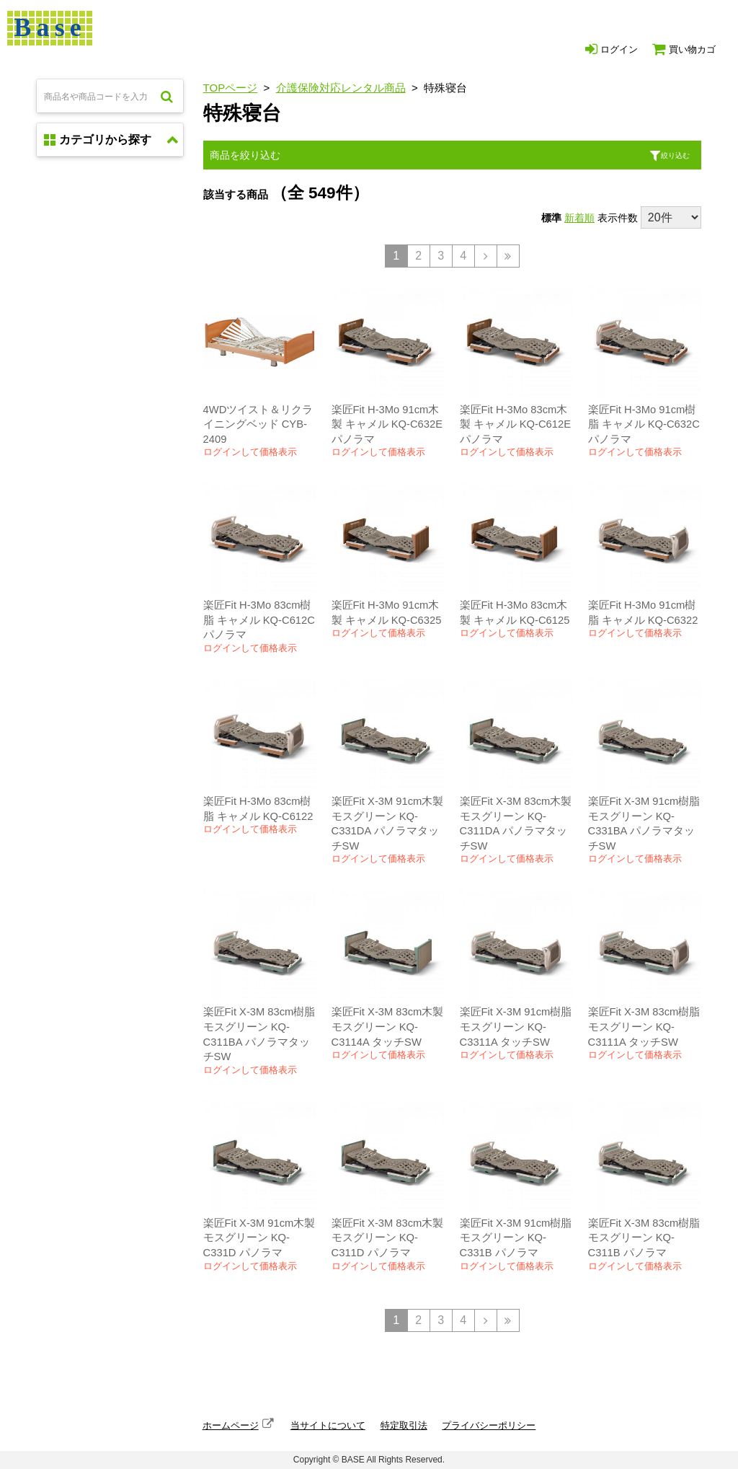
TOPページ (230, 87)
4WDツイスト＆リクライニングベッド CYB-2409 (258, 424)
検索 (167, 96)
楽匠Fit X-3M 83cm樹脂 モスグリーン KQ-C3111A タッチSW (644, 1026)
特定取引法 (404, 1425)
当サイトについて (327, 1425)
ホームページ (231, 1425)
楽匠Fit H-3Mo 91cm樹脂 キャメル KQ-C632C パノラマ (644, 424)
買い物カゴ (684, 49)
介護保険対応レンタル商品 (341, 87)
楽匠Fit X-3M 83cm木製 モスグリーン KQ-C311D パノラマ (388, 1237)
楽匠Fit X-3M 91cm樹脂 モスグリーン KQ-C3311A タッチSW (516, 1026)
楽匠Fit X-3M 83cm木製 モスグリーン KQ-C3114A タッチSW (388, 1026)
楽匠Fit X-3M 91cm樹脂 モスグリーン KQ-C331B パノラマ (516, 1237)
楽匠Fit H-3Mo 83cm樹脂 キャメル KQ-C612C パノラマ (259, 619)
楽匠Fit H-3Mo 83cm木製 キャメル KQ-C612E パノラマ (515, 424)
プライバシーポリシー (488, 1425)
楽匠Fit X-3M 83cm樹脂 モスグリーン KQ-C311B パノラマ (644, 1237)
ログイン (611, 49)
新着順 (579, 218)
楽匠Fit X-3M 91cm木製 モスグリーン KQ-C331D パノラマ (259, 1237)
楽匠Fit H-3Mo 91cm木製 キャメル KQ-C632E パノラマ (387, 424)
